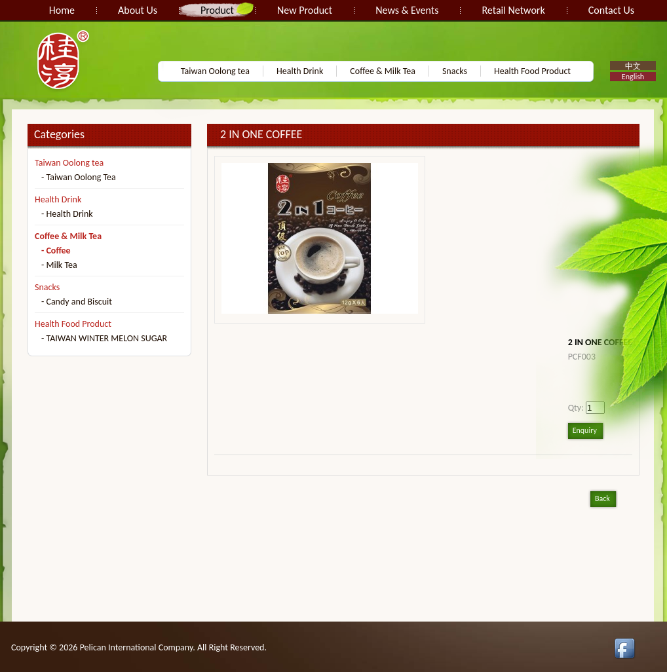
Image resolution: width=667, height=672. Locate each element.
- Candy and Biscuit (76, 301)
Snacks (454, 71)
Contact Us (611, 10)
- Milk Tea (59, 265)
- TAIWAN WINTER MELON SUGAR (104, 338)
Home (62, 10)
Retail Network (513, 10)
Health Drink (299, 71)
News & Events (406, 10)
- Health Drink (67, 213)
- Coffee (56, 250)
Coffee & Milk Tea (382, 71)
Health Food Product (532, 71)
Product (217, 10)
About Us (137, 10)
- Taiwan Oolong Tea (78, 177)
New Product (304, 10)
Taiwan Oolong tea (215, 71)
